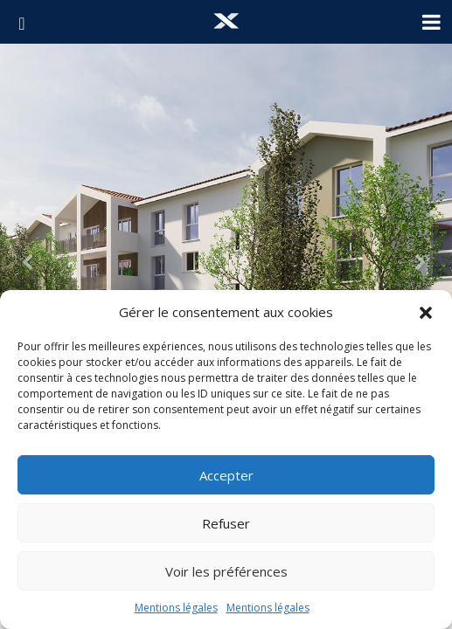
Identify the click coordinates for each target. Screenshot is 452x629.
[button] (426, 312)
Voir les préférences (226, 571)
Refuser (226, 523)
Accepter (226, 475)
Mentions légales (176, 607)
